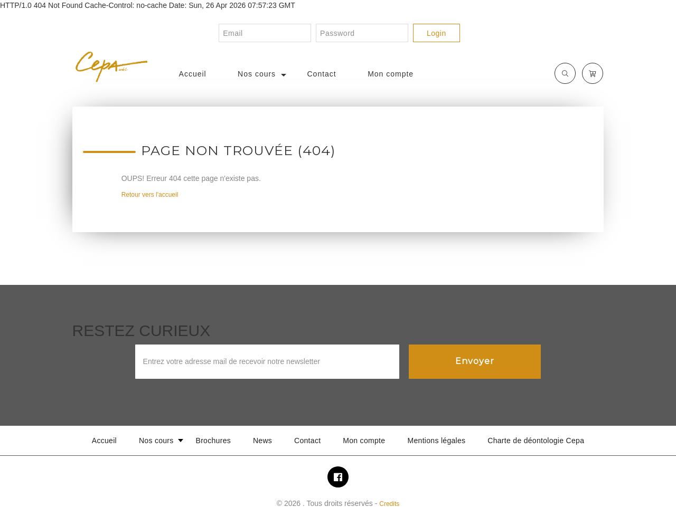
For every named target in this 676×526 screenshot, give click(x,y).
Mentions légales (437, 440)
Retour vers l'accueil (150, 194)
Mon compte (391, 74)
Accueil (192, 74)
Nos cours (257, 74)
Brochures (213, 440)
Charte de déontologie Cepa (535, 440)
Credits (389, 504)
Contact (321, 74)
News (262, 440)
